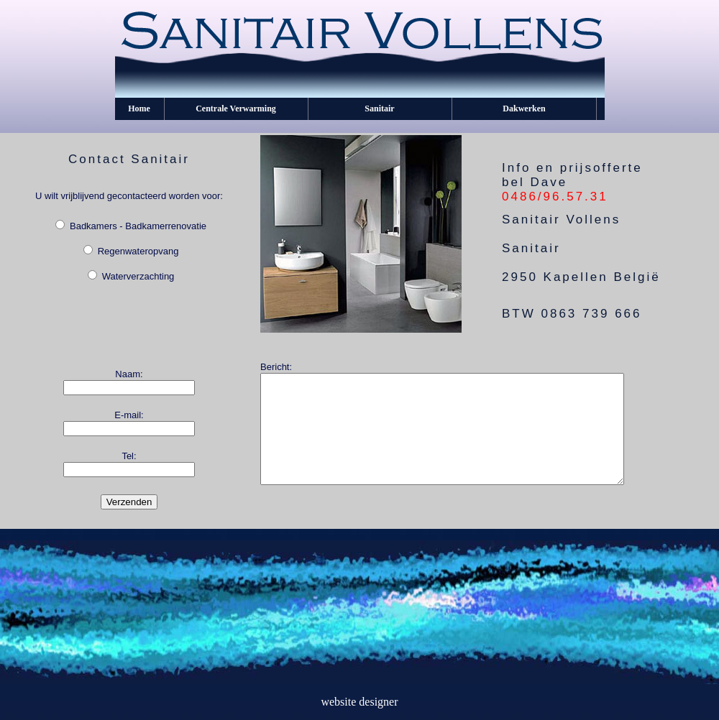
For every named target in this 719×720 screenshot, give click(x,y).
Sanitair (379, 108)
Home (139, 108)
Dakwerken (524, 108)
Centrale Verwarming (236, 108)
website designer (359, 702)
